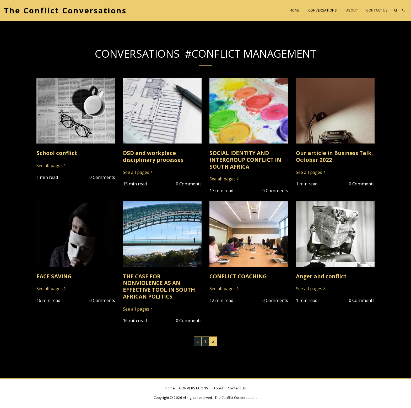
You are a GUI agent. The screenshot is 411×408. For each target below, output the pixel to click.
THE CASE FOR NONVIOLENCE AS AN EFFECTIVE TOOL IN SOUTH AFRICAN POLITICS (159, 286)
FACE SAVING (54, 276)
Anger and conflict (321, 276)
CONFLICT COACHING (238, 276)
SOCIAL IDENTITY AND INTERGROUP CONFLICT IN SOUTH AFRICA (245, 159)
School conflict (56, 153)
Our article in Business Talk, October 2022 (334, 156)
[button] (395, 10)
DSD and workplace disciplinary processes (153, 156)
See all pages (51, 165)
